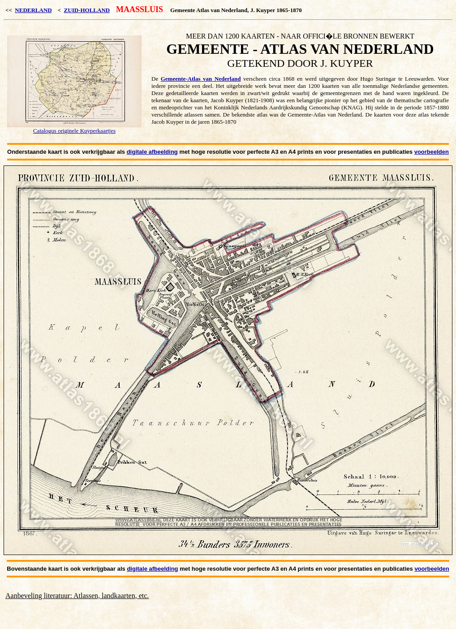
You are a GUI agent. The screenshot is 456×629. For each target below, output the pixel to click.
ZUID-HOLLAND (87, 10)
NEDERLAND (33, 10)
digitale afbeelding (152, 151)
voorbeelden (431, 151)
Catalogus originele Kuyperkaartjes (74, 130)
